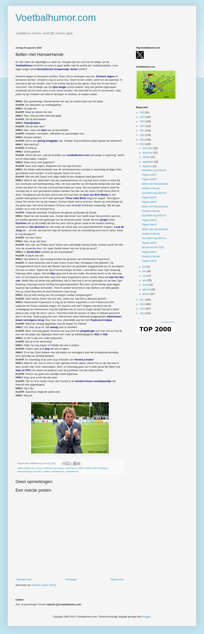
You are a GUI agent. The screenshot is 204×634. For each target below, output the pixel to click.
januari (146, 294)
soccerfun (37, 471)
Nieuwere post (24, 579)
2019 (143, 139)
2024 (143, 117)
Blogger (147, 616)
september (148, 161)
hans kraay (58, 468)
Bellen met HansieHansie (155, 184)
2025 (143, 112)
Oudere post (117, 579)
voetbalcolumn (58, 471)
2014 (143, 313)
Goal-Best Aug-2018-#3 (154, 193)
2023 (143, 121)
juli (144, 266)
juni (144, 271)
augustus (147, 166)
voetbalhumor (72, 471)
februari (146, 289)
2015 (143, 308)
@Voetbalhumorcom (168, 322)
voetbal (46, 471)
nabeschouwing (24, 471)
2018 (143, 144)
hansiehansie (71, 468)
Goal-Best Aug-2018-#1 (154, 238)
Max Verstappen (100, 468)
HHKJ (81, 468)
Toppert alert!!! (149, 174)
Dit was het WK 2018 (153, 247)
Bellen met (29, 468)
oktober (146, 157)
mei (144, 276)
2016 (143, 304)
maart (145, 284)
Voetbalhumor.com (56, 17)
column (39, 468)
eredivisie (48, 468)
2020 (143, 135)
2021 (143, 130)
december (147, 148)
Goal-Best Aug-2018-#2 (154, 215)
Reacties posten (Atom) (43, 585)
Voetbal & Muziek (151, 188)
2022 (143, 126)
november (147, 152)
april (144, 280)
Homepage (71, 579)
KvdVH (88, 468)
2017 (143, 299)
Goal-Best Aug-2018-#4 (154, 170)
